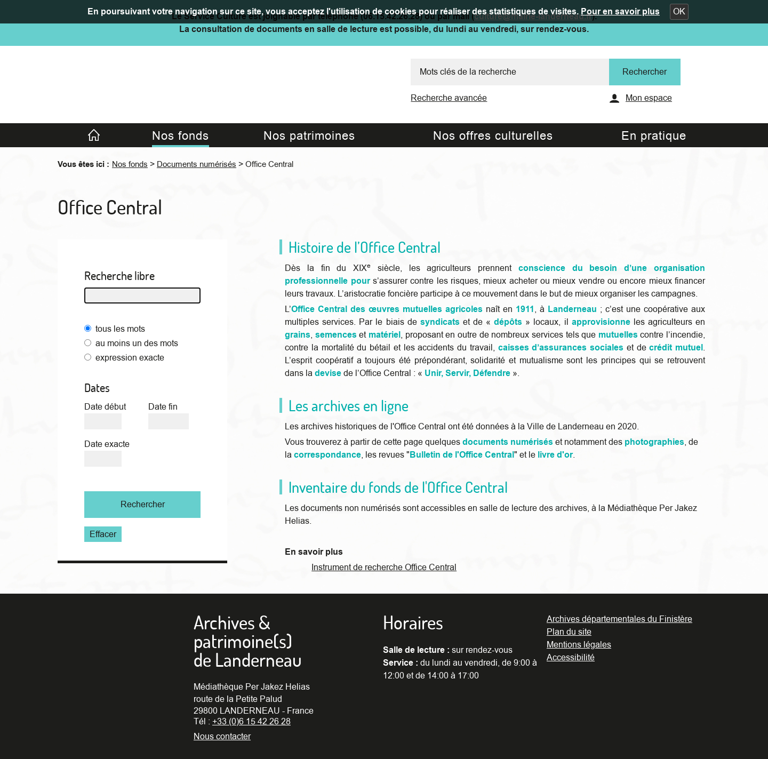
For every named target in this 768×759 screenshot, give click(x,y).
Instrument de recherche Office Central (384, 567)
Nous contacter (222, 736)
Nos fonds (130, 164)
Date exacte (107, 444)
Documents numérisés (196, 164)
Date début (105, 407)
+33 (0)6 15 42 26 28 (251, 722)
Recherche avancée (449, 98)
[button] (679, 12)
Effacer (103, 534)
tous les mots (120, 329)
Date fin (163, 407)
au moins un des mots (136, 343)
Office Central (269, 164)
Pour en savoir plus (620, 12)
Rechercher (143, 504)
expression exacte (129, 358)
